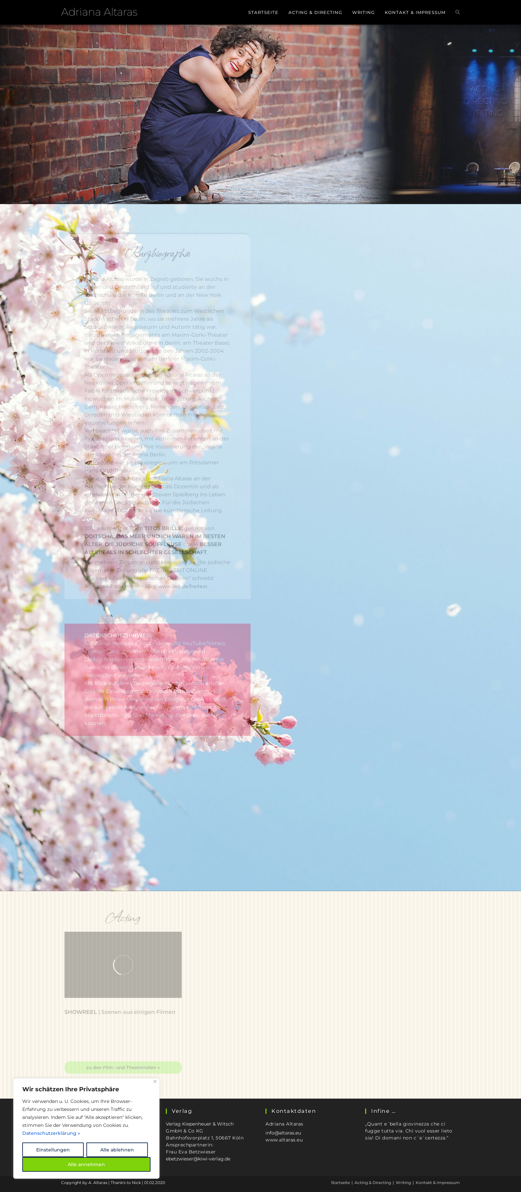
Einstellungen (53, 1150)
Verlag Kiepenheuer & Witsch (200, 1124)
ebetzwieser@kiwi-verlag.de (198, 1159)
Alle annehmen (86, 1164)
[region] (86, 1128)
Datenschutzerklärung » (51, 1133)
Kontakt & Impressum (438, 1182)
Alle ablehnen (117, 1150)
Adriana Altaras (99, 11)
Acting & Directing (373, 1182)
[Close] (155, 1081)
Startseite (340, 1182)
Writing (403, 1182)
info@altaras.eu (283, 1133)
